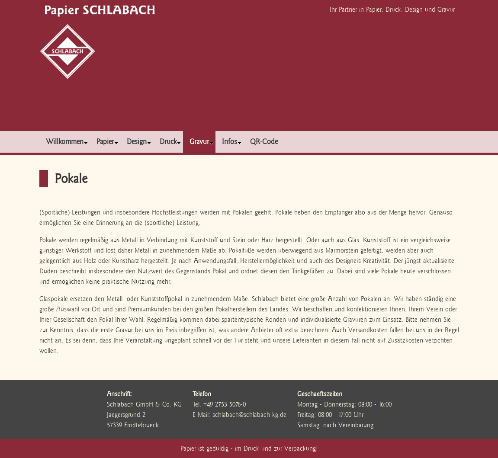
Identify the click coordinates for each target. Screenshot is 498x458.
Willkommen (67, 141)
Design (139, 141)
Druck (170, 141)
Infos (231, 141)
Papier (107, 141)
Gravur (201, 141)
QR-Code (264, 141)
